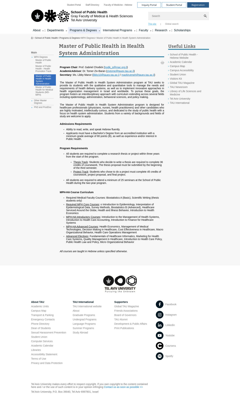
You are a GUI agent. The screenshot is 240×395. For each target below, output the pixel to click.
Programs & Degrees (70, 38)
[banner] (120, 17)
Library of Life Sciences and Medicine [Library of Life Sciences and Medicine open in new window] (185, 93)
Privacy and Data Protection (47, 363)
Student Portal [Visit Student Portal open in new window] (174, 5)
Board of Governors (125, 315)
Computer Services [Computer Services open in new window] (42, 341)
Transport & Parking (42, 315)
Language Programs (84, 323)
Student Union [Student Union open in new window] (178, 74)
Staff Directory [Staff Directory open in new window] (92, 5)
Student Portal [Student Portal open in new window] (74, 5)
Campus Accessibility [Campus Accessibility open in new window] (182, 70)
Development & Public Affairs (130, 323)
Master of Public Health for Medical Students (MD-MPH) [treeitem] (44, 91)
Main (34, 52)
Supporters (121, 302)
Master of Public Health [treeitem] (43, 61)
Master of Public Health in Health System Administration (43, 80)
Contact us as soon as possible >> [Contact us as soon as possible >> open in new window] (123, 387)
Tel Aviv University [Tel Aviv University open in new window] (180, 98)
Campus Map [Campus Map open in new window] (177, 66)
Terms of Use (38, 358)
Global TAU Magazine (126, 306)
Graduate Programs (84, 315)
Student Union (39, 336)
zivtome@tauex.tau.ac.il (120, 71)
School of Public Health (32, 38)
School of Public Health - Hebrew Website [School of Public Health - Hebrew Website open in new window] (184, 56)
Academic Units (40, 306)
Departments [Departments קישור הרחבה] (55, 30)
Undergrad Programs (85, 319)
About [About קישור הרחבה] (37, 30)
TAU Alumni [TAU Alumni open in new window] (121, 319)
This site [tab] (152, 24)
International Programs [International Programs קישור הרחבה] (117, 30)
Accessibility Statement (44, 354)
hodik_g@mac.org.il (115, 67)
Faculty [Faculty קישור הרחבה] (143, 30)
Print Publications (124, 328)
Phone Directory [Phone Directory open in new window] (40, 323)
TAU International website (87, 306)
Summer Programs (83, 328)
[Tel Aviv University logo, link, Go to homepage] (82, 17)
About (76, 310)
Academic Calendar (42, 345)
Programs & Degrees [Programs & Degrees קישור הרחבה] (83, 30)
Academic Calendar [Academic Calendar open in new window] (181, 62)
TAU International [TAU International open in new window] (180, 102)
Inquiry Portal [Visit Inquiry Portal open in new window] (149, 5)
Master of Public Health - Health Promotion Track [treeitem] (43, 68)
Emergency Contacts (43, 319)
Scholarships (182, 30)
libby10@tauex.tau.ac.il (106, 74)
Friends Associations (126, 310)
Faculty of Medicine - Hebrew (118, 5)
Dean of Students (41, 328)
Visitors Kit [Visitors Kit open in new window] (176, 78)
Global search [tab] (172, 24)
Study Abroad (80, 332)
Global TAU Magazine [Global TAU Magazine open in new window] (182, 82)
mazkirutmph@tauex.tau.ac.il (138, 74)
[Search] (178, 16)
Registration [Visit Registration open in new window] (198, 5)
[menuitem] (74, 4)
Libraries (36, 349)
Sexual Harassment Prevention (48, 332)
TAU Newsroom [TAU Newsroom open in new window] (179, 87)
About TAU (37, 302)
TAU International (83, 302)
